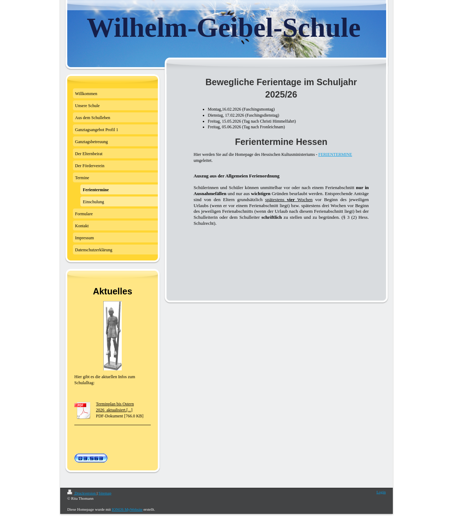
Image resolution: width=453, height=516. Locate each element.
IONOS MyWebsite (127, 509)
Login (381, 492)
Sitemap (104, 493)
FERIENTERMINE (335, 154)
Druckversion (82, 493)
